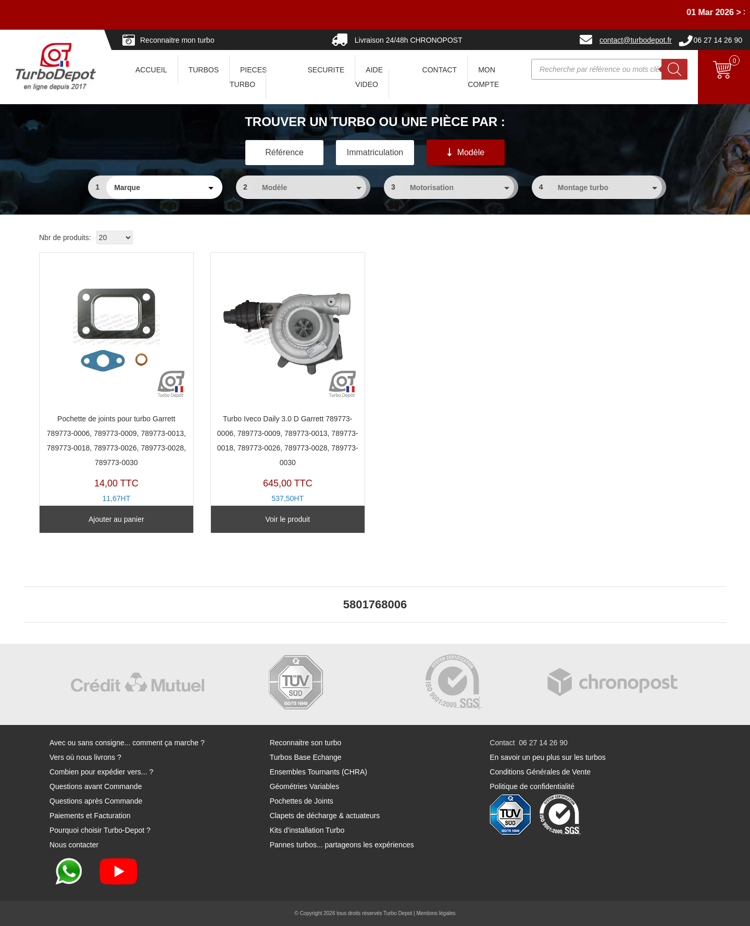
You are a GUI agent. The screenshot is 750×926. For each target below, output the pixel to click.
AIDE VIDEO (369, 77)
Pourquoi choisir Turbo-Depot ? (100, 830)
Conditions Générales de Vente (540, 772)
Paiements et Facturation (90, 815)
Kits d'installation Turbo (307, 830)
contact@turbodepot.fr (635, 40)
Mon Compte (483, 77)
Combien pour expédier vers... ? (101, 772)
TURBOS (204, 70)
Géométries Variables (305, 786)
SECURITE (326, 70)
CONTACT (439, 70)
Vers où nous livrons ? (85, 757)
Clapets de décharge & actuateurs (325, 815)
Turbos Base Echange (306, 757)
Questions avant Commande (95, 786)
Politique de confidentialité (532, 786)
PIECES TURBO (248, 77)
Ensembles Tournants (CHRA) (318, 772)
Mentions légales (435, 913)
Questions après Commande (95, 801)
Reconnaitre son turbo (306, 743)
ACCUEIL (151, 70)
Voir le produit (287, 519)
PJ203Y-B (116, 387)
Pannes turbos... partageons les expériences (342, 845)
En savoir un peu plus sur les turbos (548, 757)
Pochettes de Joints (301, 801)
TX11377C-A (287, 387)
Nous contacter (73, 845)
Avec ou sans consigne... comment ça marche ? (127, 743)
